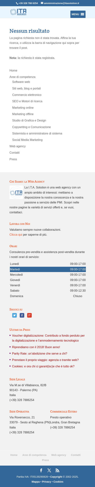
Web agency (17, 146)
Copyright (56, 476)
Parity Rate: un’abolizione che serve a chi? (39, 353)
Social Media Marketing (27, 139)
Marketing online (23, 107)
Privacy (46, 481)
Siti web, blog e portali (26, 88)
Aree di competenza (22, 76)
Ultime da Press (19, 329)
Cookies (58, 481)
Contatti (14, 152)
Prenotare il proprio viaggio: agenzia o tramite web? (45, 359)
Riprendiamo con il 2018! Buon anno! (36, 347)
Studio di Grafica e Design (29, 120)
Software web (21, 81)
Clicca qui (15, 234)
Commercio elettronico (26, 94)
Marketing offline (23, 114)
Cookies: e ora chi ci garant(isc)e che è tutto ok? (43, 366)
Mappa (36, 481)
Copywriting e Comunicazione (31, 127)
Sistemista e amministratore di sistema (37, 133)
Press (13, 159)
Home (13, 70)
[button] (75, 14)
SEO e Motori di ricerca (27, 101)
